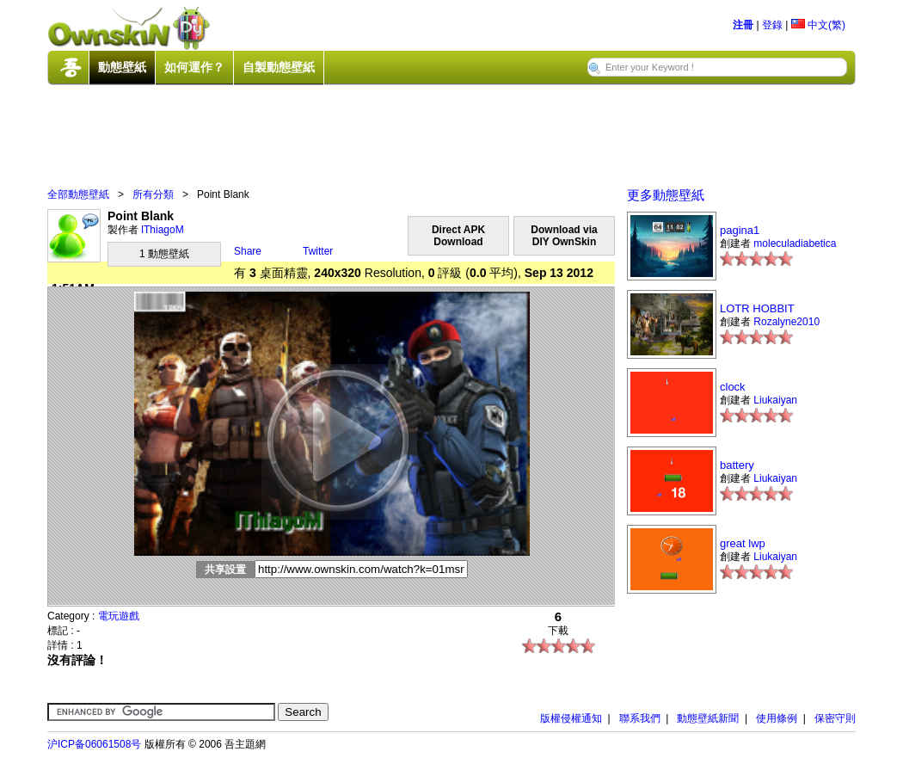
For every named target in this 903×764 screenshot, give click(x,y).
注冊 (743, 25)
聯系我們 (639, 718)
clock (733, 386)
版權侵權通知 (571, 718)
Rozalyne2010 (786, 322)
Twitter (318, 251)
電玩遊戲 (118, 616)
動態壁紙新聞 (708, 718)
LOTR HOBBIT (757, 308)
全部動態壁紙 (78, 194)
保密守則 (835, 718)
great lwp (742, 543)
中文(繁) (818, 25)
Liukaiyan (775, 400)
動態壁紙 (122, 67)
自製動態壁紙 (279, 67)
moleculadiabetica (794, 243)
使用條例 (776, 718)
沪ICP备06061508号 (94, 744)
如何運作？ (194, 67)
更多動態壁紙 (665, 195)
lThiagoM (162, 230)
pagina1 (739, 230)
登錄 (772, 25)
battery (737, 465)
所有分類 (153, 194)
